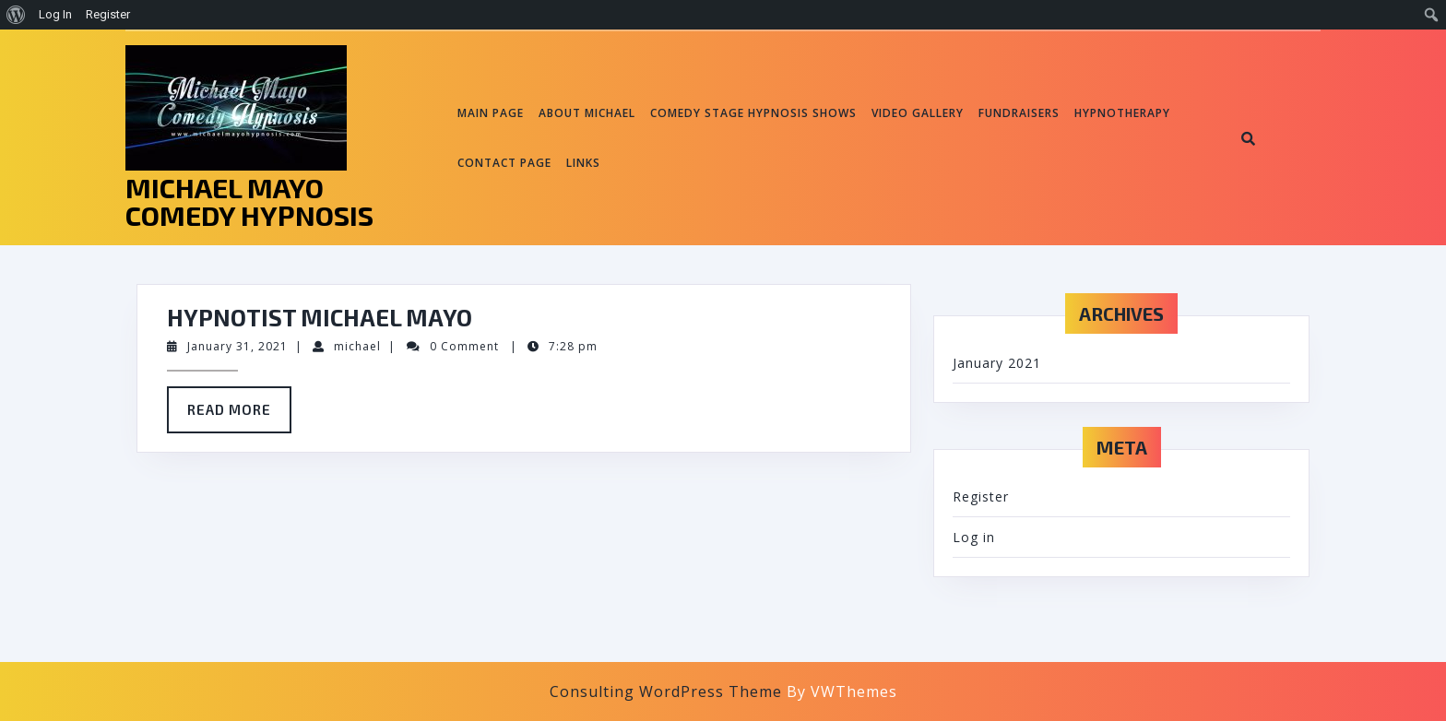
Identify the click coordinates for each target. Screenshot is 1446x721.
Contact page (504, 163)
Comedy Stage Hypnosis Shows (753, 113)
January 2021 (997, 363)
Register (981, 496)
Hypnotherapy (1122, 113)
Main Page (490, 113)
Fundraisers (1019, 113)
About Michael (587, 113)
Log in (974, 537)
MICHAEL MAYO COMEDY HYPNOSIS (249, 201)
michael (357, 346)
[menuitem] (16, 15)
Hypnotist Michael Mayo (319, 317)
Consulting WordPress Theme (666, 691)
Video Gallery (917, 113)
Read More (239, 415)
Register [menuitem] (108, 14)
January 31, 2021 (237, 346)
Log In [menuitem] (55, 14)
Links (583, 163)
